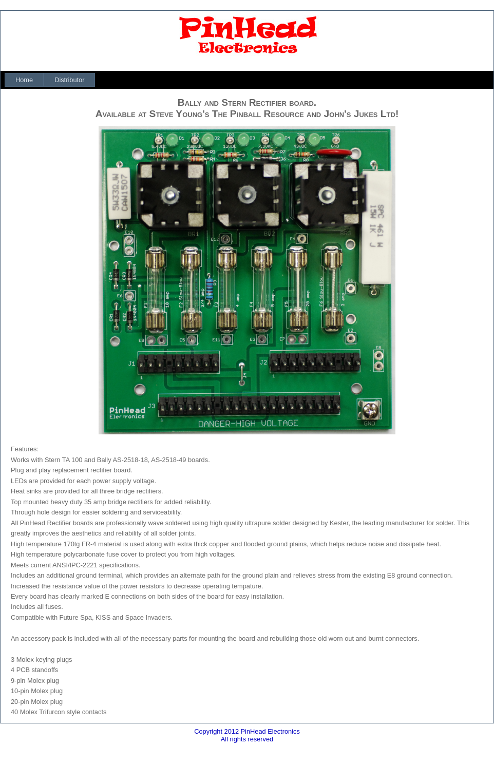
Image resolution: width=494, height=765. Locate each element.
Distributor (69, 80)
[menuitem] (24, 80)
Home (24, 80)
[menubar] (50, 80)
